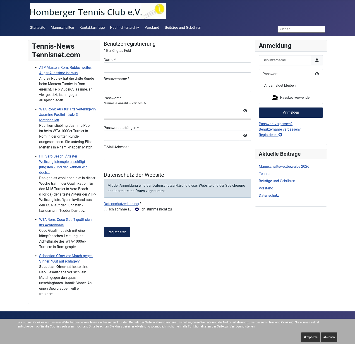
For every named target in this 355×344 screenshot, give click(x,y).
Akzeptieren (310, 337)
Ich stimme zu (120, 209)
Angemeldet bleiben (280, 85)
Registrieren (117, 232)
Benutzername (116, 79)
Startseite (37, 27)
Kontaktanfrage (92, 27)
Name (110, 59)
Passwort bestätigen (121, 128)
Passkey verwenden (291, 97)
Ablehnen (329, 337)
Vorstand (152, 27)
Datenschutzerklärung (121, 204)
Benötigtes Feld (117, 50)
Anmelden (291, 112)
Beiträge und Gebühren (183, 27)
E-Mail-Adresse (117, 147)
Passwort (112, 98)
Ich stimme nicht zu (156, 209)
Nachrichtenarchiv (124, 27)
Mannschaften (62, 27)
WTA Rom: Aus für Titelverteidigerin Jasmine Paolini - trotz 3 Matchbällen (67, 114)
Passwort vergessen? (276, 124)
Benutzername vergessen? (280, 129)
